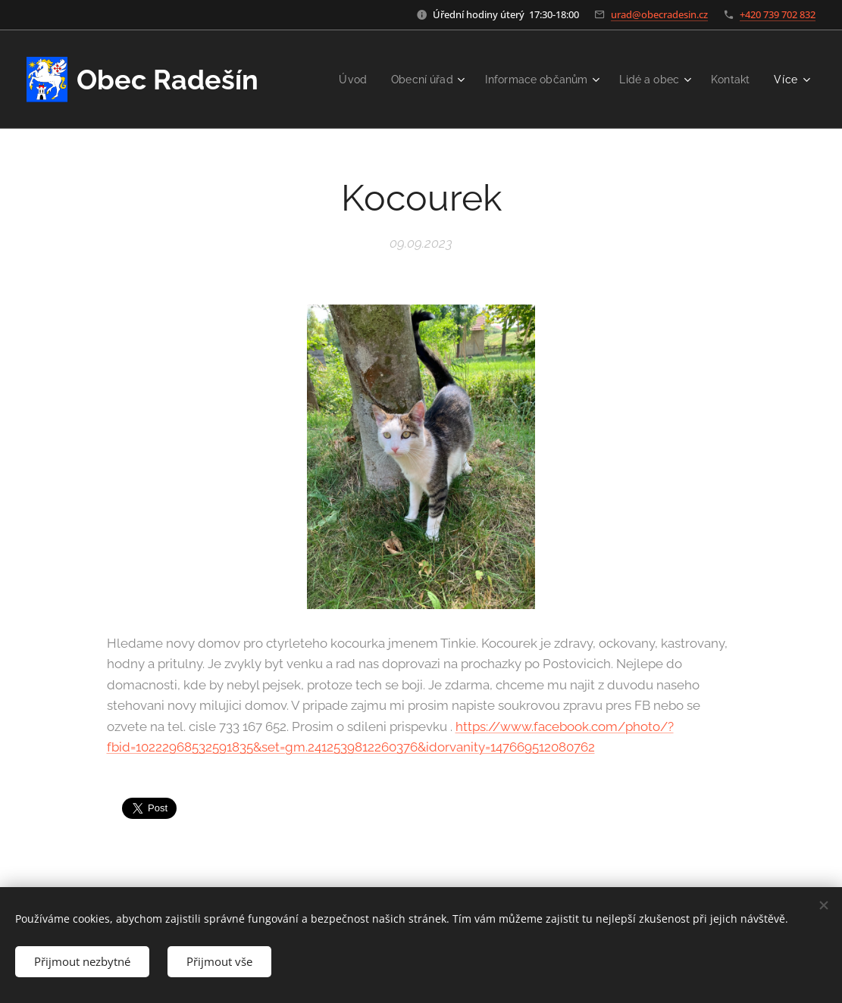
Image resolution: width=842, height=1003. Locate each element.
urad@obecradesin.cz (659, 14)
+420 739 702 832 (777, 14)
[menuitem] (337, 79)
